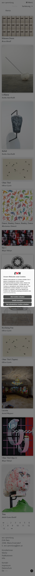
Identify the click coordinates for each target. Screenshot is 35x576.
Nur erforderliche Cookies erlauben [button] (17, 304)
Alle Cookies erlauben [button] (17, 297)
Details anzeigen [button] (17, 300)
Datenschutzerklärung (9, 292)
